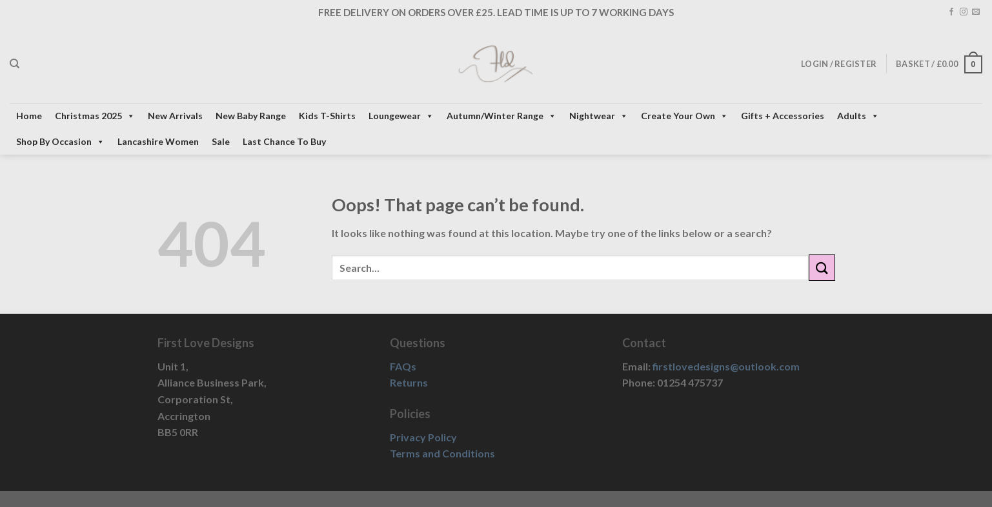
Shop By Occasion (60, 141)
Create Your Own (684, 115)
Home (29, 115)
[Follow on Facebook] (951, 12)
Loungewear (401, 115)
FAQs (403, 366)
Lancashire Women (158, 141)
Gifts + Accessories (782, 115)
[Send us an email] (976, 12)
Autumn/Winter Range (501, 115)
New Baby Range (251, 115)
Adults (858, 115)
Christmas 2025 (95, 115)
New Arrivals (175, 115)
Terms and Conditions (442, 453)
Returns (409, 382)
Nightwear (598, 115)
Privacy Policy (423, 437)
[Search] (14, 64)
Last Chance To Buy (284, 141)
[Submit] (822, 267)
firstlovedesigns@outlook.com (726, 366)
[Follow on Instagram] (963, 12)
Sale (221, 141)
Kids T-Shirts (327, 115)
